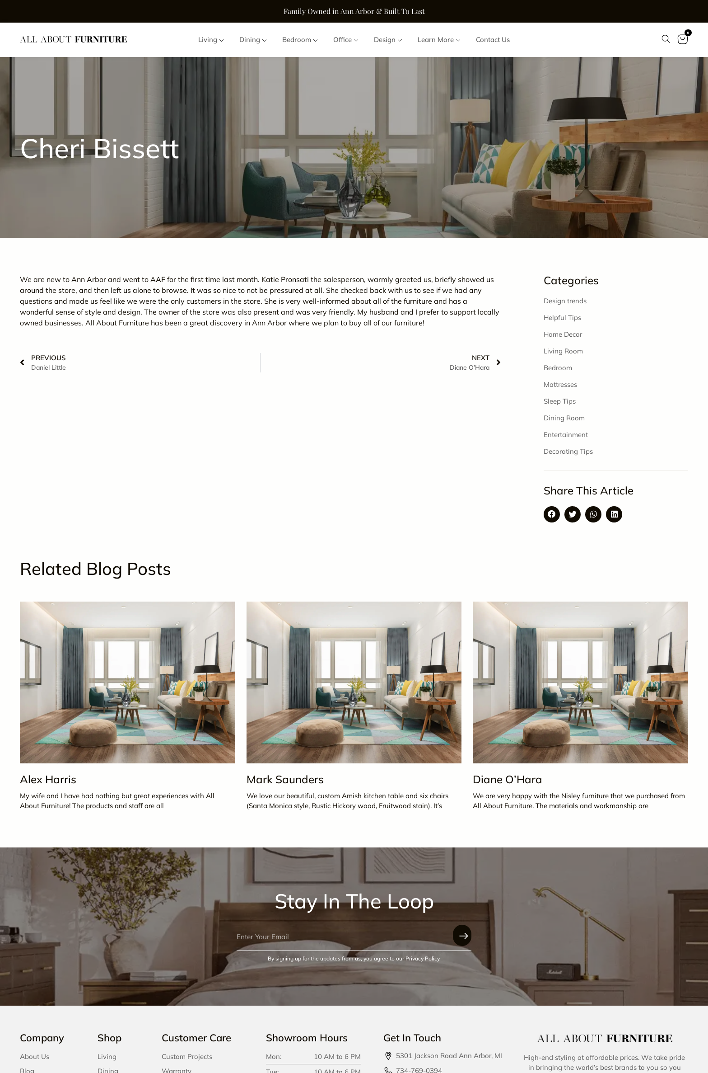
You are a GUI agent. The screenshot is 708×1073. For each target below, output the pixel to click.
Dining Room (564, 421)
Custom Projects (187, 1060)
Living (107, 1060)
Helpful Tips (562, 321)
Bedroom (558, 371)
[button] (552, 518)
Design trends (565, 304)
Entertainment (566, 438)
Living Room (563, 354)
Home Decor (563, 338)
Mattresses (560, 388)
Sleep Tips (560, 404)
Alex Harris (48, 783)
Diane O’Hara (507, 783)
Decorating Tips (568, 455)
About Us (34, 1060)
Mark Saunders (285, 783)
